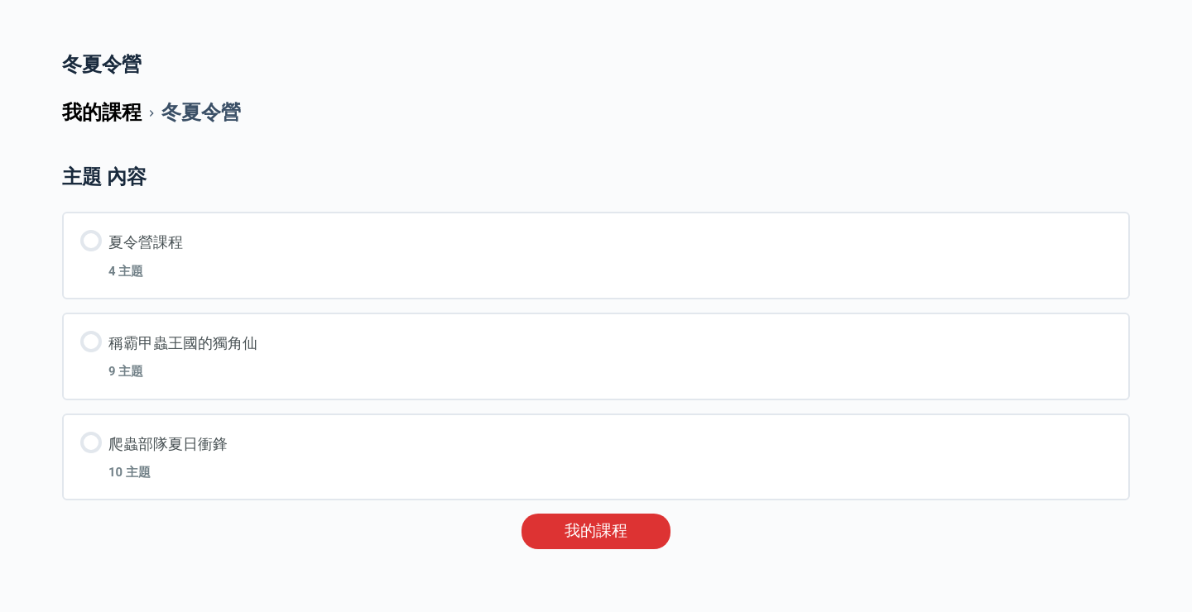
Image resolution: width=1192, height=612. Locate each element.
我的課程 (596, 531)
